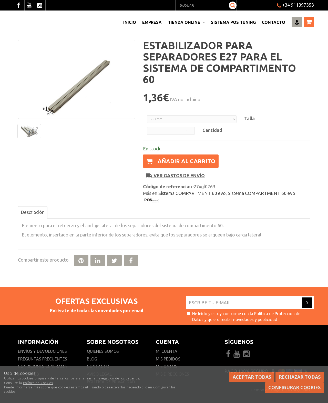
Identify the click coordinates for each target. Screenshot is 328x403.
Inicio (129, 22)
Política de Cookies (38, 383)
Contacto (273, 22)
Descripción (33, 212)
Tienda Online (186, 22)
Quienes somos (103, 351)
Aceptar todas (252, 377)
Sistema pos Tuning (233, 22)
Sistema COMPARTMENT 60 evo (261, 193)
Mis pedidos (168, 359)
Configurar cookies (294, 387)
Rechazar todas (300, 377)
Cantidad (212, 130)
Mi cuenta (166, 351)
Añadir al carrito (180, 161)
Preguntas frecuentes (42, 359)
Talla (249, 118)
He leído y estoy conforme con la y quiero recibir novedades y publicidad (243, 316)
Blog (92, 359)
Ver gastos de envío (175, 175)
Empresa (152, 22)
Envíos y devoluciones (43, 351)
